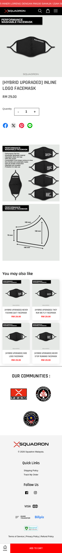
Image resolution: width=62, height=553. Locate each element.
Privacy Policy (32, 536)
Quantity (7, 108)
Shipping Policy (31, 470)
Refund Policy (47, 536)
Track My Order (31, 474)
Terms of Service (16, 536)
